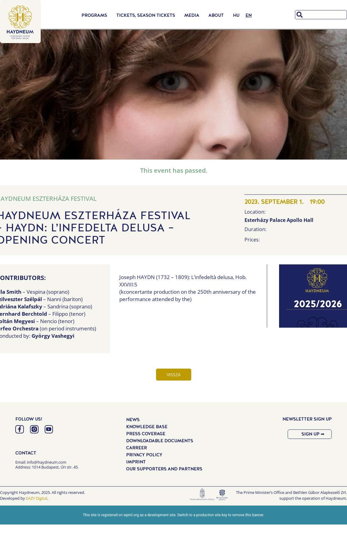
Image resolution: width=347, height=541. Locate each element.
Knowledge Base (146, 426)
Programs (95, 15)
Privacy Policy (144, 454)
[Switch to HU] (236, 15)
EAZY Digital (36, 498)
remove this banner (247, 515)
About (217, 15)
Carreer (136, 447)
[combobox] (321, 14)
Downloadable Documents (159, 440)
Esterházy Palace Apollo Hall (278, 220)
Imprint (136, 461)
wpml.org (131, 515)
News (133, 419)
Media (193, 15)
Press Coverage (145, 433)
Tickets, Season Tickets (147, 15)
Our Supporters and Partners (164, 468)
